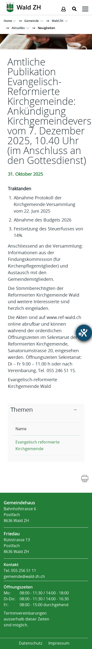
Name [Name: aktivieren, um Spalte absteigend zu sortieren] (20, 429)
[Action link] (23, 7)
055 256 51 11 (23, 570)
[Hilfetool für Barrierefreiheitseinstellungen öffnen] (84, 333)
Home (8, 21)
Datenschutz (30, 643)
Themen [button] (22, 409)
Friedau (12, 534)
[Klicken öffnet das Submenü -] (85, 10)
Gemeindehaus (19, 503)
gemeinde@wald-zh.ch (24, 576)
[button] (31, 21)
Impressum (58, 643)
